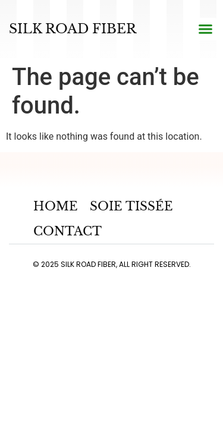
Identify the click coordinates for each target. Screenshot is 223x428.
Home (55, 206)
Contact (67, 231)
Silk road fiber (72, 29)
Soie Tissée (131, 206)
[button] (205, 29)
